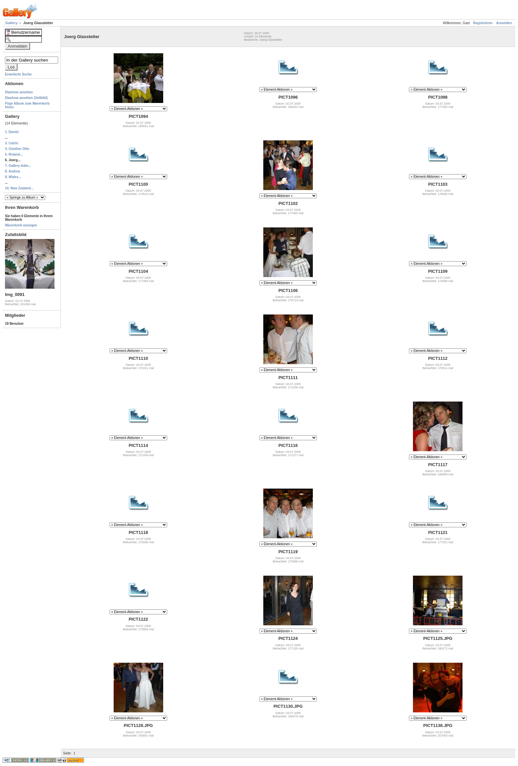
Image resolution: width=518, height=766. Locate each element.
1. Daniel (11, 132)
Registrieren (483, 23)
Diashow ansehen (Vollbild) (26, 98)
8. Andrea (12, 171)
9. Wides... (13, 177)
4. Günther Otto (17, 149)
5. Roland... (13, 154)
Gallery (11, 23)
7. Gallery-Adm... (18, 166)
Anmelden (504, 23)
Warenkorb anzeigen (21, 225)
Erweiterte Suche (18, 74)
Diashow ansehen (19, 92)
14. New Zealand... (19, 188)
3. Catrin (11, 143)
